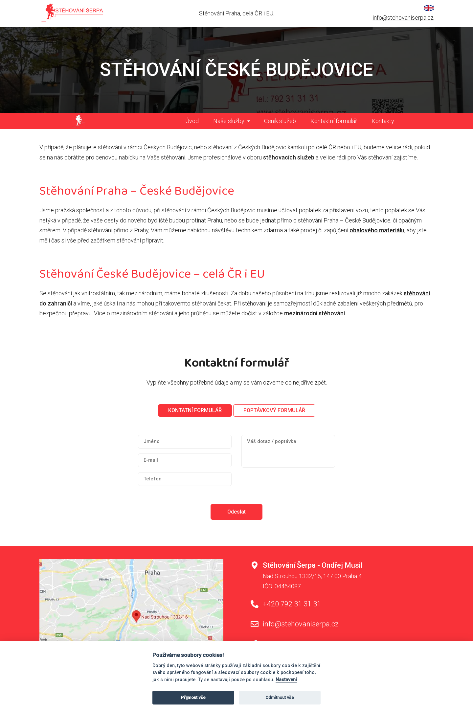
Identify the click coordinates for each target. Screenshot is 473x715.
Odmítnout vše (279, 697)
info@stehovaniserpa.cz (403, 17)
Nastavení (286, 680)
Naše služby (228, 120)
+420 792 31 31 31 (292, 604)
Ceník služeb (280, 120)
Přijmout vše (193, 697)
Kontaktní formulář (333, 120)
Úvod (192, 120)
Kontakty (383, 120)
